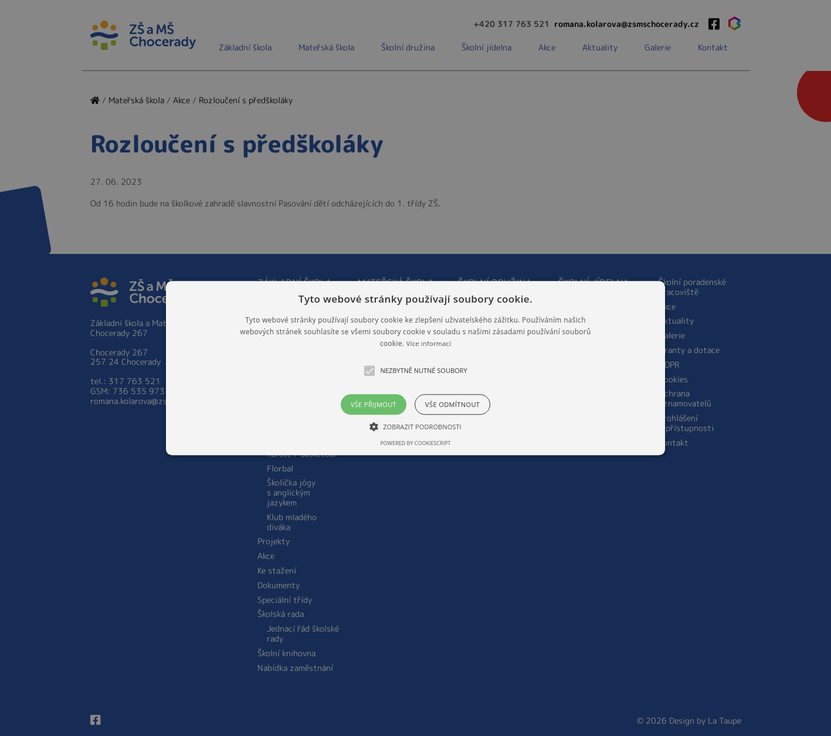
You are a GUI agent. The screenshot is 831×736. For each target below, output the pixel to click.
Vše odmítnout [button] (452, 404)
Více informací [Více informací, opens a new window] (429, 344)
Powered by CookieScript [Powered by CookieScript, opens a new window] (415, 443)
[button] (415, 368)
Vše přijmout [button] (373, 404)
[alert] (415, 368)
